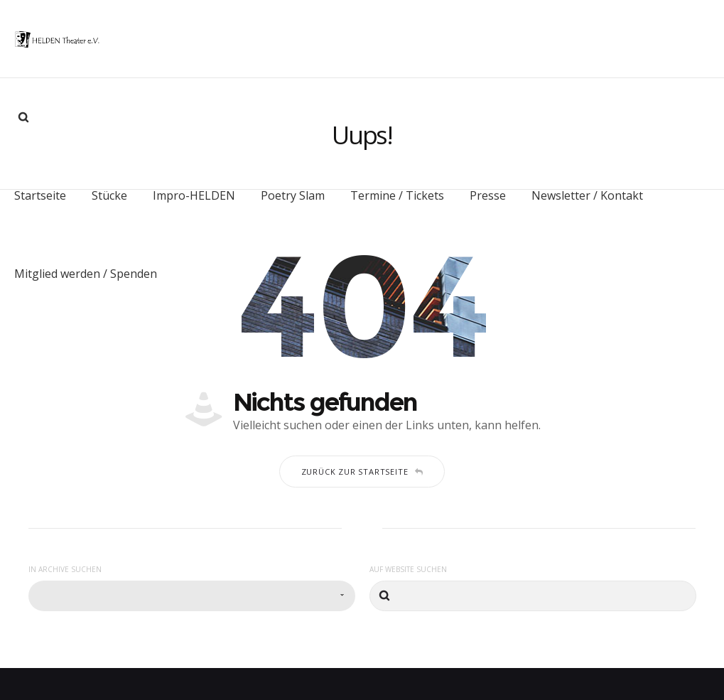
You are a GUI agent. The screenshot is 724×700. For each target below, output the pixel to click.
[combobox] (191, 580)
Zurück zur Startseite (362, 456)
